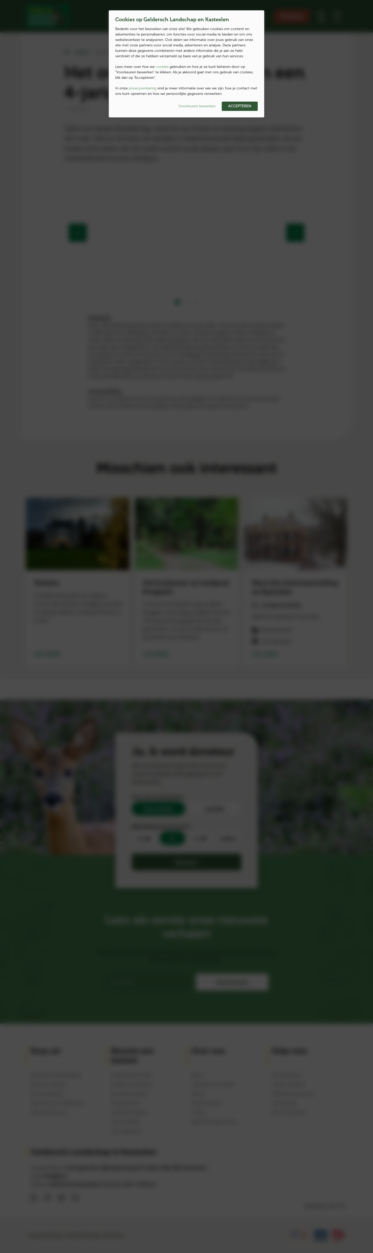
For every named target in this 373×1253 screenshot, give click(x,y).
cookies (162, 67)
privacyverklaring (142, 88)
